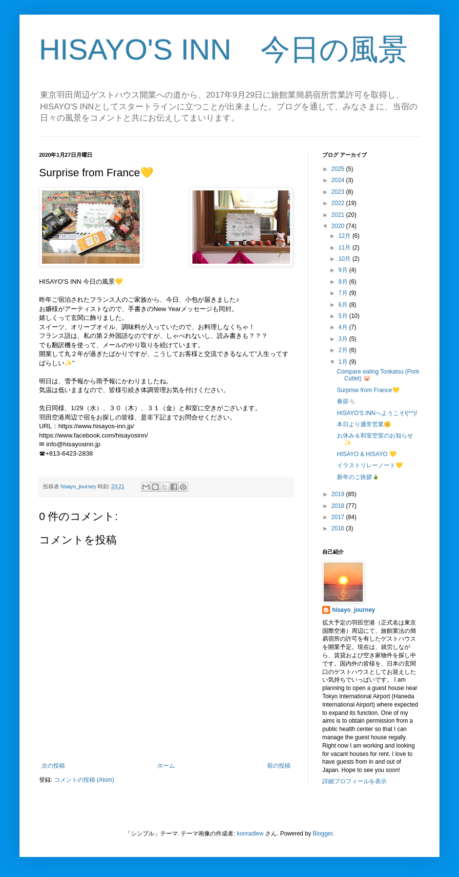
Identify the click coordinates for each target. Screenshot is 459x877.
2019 (339, 494)
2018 (339, 505)
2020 (339, 226)
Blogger (323, 833)
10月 (345, 258)
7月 (343, 293)
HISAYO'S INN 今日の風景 (223, 49)
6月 (343, 304)
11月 (345, 247)
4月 (343, 327)
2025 (339, 169)
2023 (339, 191)
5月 (343, 316)
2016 (339, 528)
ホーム (166, 765)
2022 (339, 203)
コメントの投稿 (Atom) (84, 779)
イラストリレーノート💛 (370, 465)
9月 (343, 270)
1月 (343, 361)
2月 (343, 350)
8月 (343, 281)
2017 (339, 517)
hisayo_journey (353, 609)
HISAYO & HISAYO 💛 (366, 454)
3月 (343, 338)
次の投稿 (53, 765)
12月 (345, 235)
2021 (339, 214)
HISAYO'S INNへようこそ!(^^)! (377, 413)
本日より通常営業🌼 (364, 424)
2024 (339, 180)
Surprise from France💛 (368, 390)
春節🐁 (346, 401)
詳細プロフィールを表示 (354, 781)
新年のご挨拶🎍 (358, 477)
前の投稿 (279, 765)
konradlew (250, 833)
